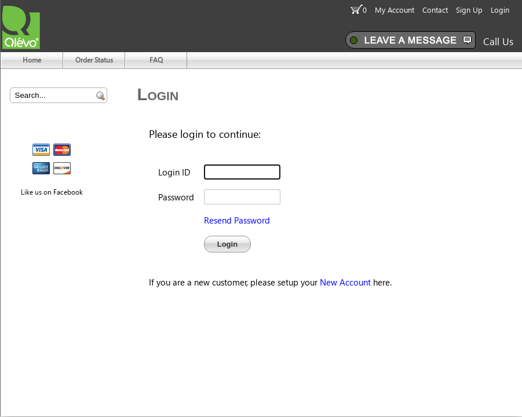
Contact (435, 9)
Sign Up (469, 9)
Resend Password (237, 220)
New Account (345, 282)
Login (500, 9)
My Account (394, 9)
